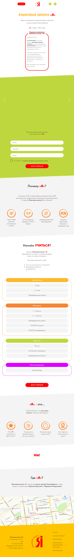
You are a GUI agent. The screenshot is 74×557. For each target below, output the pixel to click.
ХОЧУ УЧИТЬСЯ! (37, 166)
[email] (37, 155)
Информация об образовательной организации (58, 545)
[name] (37, 143)
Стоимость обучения (59, 536)
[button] (55, 4)
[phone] (37, 149)
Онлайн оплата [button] (57, 539)
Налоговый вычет (58, 550)
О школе (55, 532)
